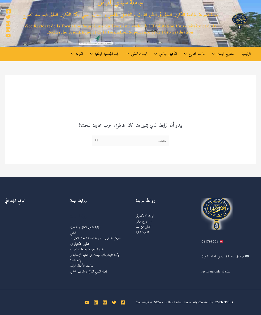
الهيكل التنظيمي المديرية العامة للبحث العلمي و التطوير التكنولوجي (95, 241)
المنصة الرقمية (142, 232)
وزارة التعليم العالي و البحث (85, 227)
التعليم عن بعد (143, 227)
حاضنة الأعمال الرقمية (82, 266)
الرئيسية (246, 54)
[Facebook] (8, 11)
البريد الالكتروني (145, 216)
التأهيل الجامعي (172, 54)
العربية (89, 54)
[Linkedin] (8, 29)
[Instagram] (8, 23)
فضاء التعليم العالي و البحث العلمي (89, 272)
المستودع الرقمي (143, 221)
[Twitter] (8, 17)
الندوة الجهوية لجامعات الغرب (87, 249)
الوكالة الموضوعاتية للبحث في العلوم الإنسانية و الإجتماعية (95, 257)
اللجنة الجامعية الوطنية (114, 54)
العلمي (73, 233)
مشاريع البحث (225, 54)
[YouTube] (8, 35)
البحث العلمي (145, 54)
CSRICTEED (224, 302)
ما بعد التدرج (198, 54)
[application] (216, 54)
